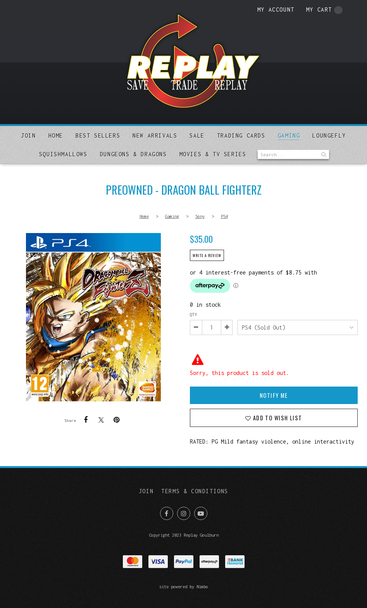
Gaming (289, 135)
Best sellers (98, 135)
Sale (197, 135)
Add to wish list (276, 418)
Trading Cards (241, 135)
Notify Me (274, 395)
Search (323, 154)
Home (55, 135)
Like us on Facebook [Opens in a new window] (166, 513)
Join (28, 135)
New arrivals (155, 135)
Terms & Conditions (194, 491)
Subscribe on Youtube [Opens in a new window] (200, 513)
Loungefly (329, 135)
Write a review (207, 255)
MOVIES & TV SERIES (212, 154)
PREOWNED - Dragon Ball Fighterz (93, 317)
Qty (193, 314)
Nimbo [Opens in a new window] (202, 586)
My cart (324, 10)
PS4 (224, 216)
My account (276, 9)
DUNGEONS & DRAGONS (133, 154)
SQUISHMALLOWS (63, 154)
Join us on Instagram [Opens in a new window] (183, 513)
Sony (200, 216)
